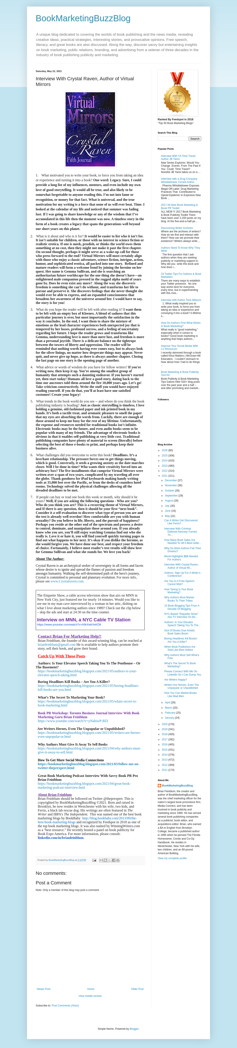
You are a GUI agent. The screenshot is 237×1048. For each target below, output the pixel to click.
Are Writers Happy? (175, 679)
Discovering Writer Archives (177, 228)
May (168, 516)
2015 (165, 749)
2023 (165, 465)
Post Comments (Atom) (65, 1005)
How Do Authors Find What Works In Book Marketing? (181, 324)
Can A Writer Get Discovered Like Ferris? (181, 522)
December (171, 480)
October (170, 490)
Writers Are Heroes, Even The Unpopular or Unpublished (181, 686)
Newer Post (43, 989)
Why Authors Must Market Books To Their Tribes (179, 599)
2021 (165, 475)
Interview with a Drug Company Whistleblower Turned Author (179, 180)
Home (90, 989)
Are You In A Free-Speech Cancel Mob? (179, 583)
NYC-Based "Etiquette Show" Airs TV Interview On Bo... (181, 615)
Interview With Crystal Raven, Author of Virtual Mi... (181, 566)
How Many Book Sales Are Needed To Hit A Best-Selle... (182, 541)
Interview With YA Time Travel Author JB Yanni (178, 157)
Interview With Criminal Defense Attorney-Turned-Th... (181, 532)
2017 (165, 739)
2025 (165, 455)
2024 (165, 460)
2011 (165, 769)
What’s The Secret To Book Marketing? (180, 665)
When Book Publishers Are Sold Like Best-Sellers (179, 648)
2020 (165, 724)
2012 (165, 764)
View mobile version (90, 996)
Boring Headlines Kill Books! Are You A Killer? (180, 640)
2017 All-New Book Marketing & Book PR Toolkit (179, 206)
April (168, 702)
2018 (165, 734)
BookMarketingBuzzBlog (83, 18)
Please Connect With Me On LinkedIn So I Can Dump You (182, 673)
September (171, 495)
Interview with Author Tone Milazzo (181, 300)
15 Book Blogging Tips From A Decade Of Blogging (181, 607)
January (170, 717)
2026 (165, 450)
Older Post (137, 989)
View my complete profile (172, 858)
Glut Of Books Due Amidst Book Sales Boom (179, 632)
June (168, 510)
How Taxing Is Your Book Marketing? (178, 591)
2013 (165, 759)
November (171, 485)
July (167, 505)
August (169, 500)
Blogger (134, 1028)
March (169, 707)
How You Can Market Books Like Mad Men (180, 694)
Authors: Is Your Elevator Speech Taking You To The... (182, 624)
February (170, 712)
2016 (165, 744)
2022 (165, 470)
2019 (165, 729)
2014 (165, 754)
